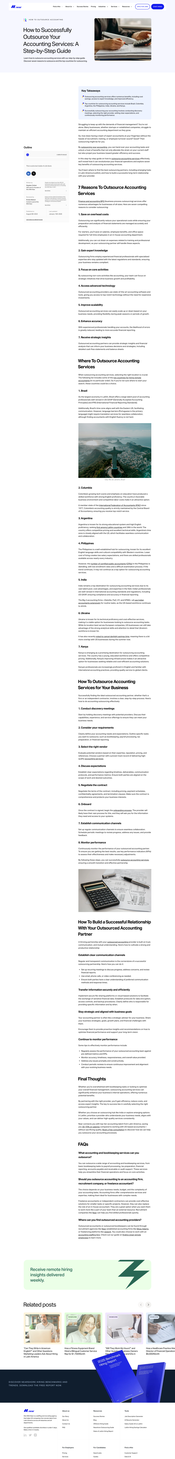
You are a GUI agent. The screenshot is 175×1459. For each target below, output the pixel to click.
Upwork (107, 1232)
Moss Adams (142, 1229)
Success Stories (82, 6)
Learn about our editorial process (34, 219)
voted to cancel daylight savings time (112, 636)
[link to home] (16, 6)
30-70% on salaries (91, 1127)
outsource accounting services (125, 158)
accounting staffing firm (89, 1235)
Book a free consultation (113, 1130)
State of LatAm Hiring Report (103, 1431)
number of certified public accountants (108, 564)
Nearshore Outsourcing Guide (103, 1427)
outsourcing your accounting (94, 147)
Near (94, 1213)
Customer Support (131, 1453)
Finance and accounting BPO (91, 201)
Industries (101, 6)
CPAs (129, 564)
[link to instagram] (35, 1435)
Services (65, 1457)
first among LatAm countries (109, 527)
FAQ (63, 1427)
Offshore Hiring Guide (100, 1424)
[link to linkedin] (25, 1435)
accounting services (94, 759)
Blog (95, 1420)
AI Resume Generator (132, 1420)
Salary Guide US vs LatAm (133, 1424)
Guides (95, 1457)
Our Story (65, 1416)
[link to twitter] (30, 1435)
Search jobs (97, 1453)
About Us (65, 1420)
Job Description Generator (134, 1416)
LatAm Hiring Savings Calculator (136, 1427)
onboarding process (122, 810)
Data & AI (128, 1457)
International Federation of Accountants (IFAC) (120, 505)
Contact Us (66, 1424)
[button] (141, 1305)
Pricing (93, 6)
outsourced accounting (117, 942)
